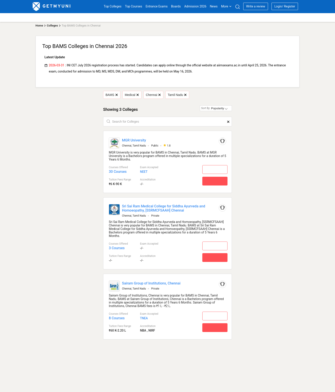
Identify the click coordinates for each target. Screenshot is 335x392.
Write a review (255, 6)
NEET (143, 171)
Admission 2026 (195, 6)
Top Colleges (113, 6)
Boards (176, 6)
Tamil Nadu (177, 95)
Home (39, 25)
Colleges (52, 25)
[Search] (237, 6)
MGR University (134, 140)
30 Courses (118, 172)
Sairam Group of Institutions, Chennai (151, 283)
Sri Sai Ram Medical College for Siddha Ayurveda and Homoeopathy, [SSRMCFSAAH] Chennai (163, 208)
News (214, 6)
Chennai (153, 95)
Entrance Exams (157, 6)
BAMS (112, 95)
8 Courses (117, 318)
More (226, 6)
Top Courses (133, 6)
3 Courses (117, 248)
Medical (132, 95)
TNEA (144, 318)
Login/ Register (284, 6)
